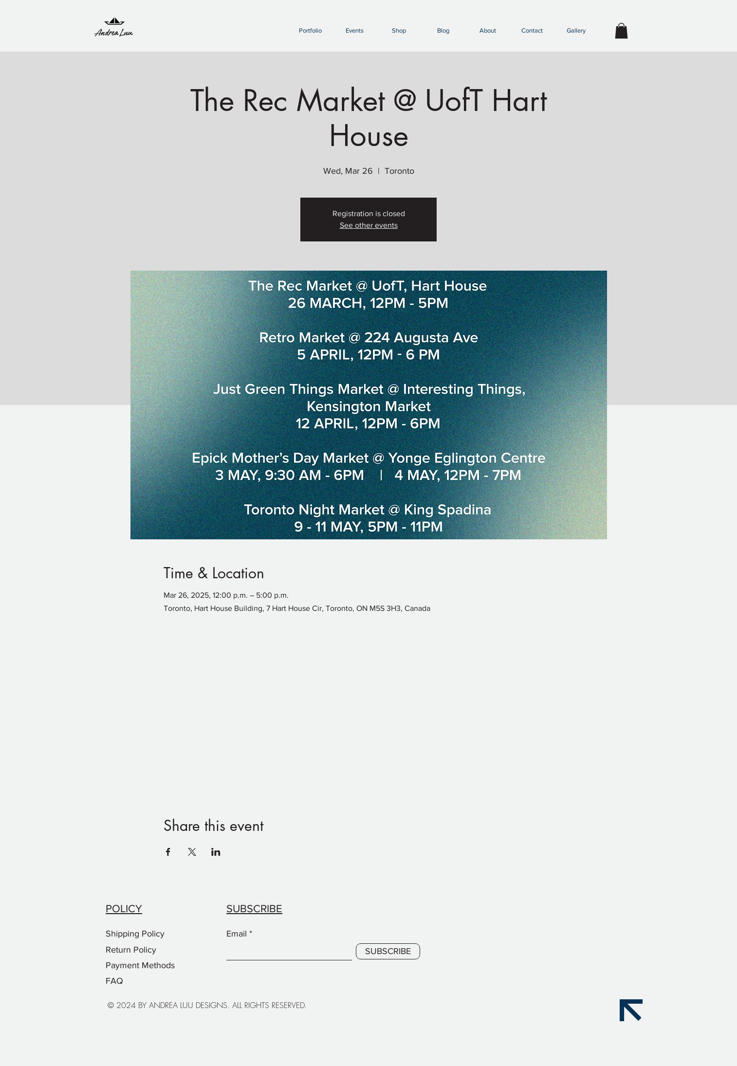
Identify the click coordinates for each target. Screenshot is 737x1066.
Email (236, 933)
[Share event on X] (192, 852)
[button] (310, 30)
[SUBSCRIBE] (388, 951)
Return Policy (132, 950)
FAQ (114, 981)
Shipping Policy (135, 933)
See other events (369, 225)
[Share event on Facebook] (168, 852)
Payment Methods (141, 965)
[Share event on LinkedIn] (216, 852)
